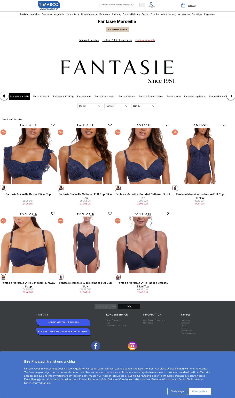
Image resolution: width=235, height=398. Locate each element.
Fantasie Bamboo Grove (151, 96)
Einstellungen (178, 391)
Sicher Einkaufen (113, 320)
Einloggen (151, 7)
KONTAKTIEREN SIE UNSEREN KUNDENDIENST (63, 331)
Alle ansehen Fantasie (117, 29)
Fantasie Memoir (41, 96)
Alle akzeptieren (200, 391)
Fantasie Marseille (19, 96)
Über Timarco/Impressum (154, 320)
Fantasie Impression (105, 96)
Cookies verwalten (189, 333)
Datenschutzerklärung (37, 383)
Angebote (59, 14)
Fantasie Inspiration (89, 40)
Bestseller (47, 14)
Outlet (183, 325)
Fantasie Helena (127, 96)
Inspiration (209, 14)
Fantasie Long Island (194, 96)
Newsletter (148, 323)
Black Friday (186, 330)
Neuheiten (35, 14)
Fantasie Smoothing (63, 96)
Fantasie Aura (84, 96)
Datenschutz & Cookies (116, 325)
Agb (108, 323)
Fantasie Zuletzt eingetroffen (117, 40)
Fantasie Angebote (145, 40)
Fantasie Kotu (174, 96)
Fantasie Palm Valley (219, 96)
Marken (24, 14)
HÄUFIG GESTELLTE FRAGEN (63, 322)
